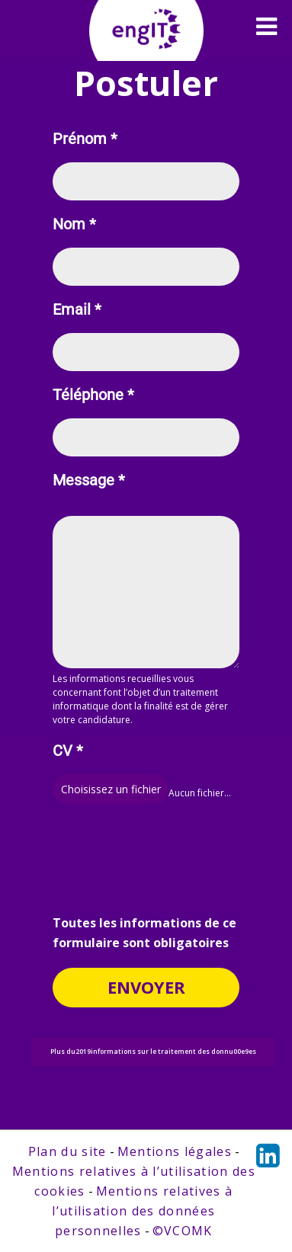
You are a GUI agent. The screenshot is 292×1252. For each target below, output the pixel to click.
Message (89, 480)
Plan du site (67, 1151)
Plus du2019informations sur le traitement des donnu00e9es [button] (153, 1051)
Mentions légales (174, 1151)
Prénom (85, 139)
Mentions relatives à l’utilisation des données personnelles (142, 1211)
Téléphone (93, 395)
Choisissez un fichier (111, 789)
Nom (74, 224)
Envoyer (146, 986)
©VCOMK (182, 1230)
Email (77, 310)
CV (68, 751)
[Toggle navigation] (266, 27)
